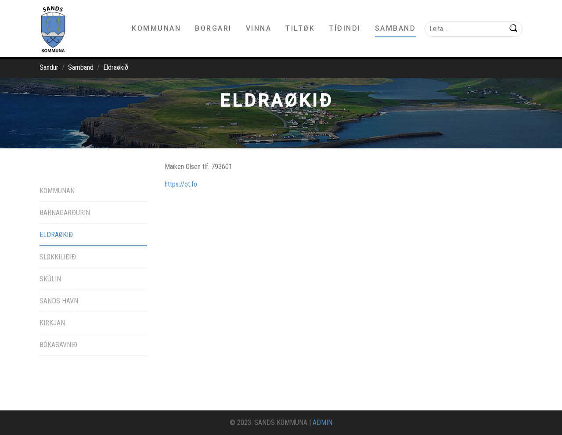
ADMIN (322, 422)
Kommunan (57, 191)
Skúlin (50, 279)
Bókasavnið (58, 345)
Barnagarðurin (65, 213)
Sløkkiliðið (58, 257)
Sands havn (59, 301)
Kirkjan (52, 323)
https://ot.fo (181, 184)
